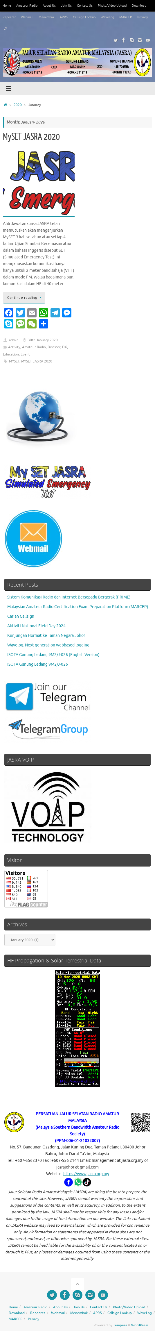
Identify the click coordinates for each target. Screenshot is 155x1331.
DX (64, 347)
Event (25, 354)
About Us (49, 5)
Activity (14, 347)
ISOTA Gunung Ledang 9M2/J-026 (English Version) (53, 654)
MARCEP (125, 17)
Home (7, 5)
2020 (18, 105)
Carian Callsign (20, 616)
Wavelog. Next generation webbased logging (48, 645)
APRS (64, 17)
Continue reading (25, 297)
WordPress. (140, 1325)
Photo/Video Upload (112, 5)
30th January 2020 (43, 340)
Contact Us (85, 5)
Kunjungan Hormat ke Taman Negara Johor (46, 635)
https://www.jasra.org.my (86, 1173)
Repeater (9, 17)
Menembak (47, 17)
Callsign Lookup (84, 17)
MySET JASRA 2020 (31, 137)
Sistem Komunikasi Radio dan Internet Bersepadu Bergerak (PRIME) (69, 597)
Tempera (120, 1325)
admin (14, 340)
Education (11, 354)
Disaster (54, 347)
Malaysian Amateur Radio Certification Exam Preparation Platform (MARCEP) (77, 606)
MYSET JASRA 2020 (36, 361)
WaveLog (107, 17)
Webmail (27, 17)
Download (139, 5)
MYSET (14, 361)
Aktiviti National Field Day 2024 (36, 625)
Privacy (142, 17)
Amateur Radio (26, 5)
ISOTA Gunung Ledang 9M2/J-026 (37, 664)
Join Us (66, 5)
